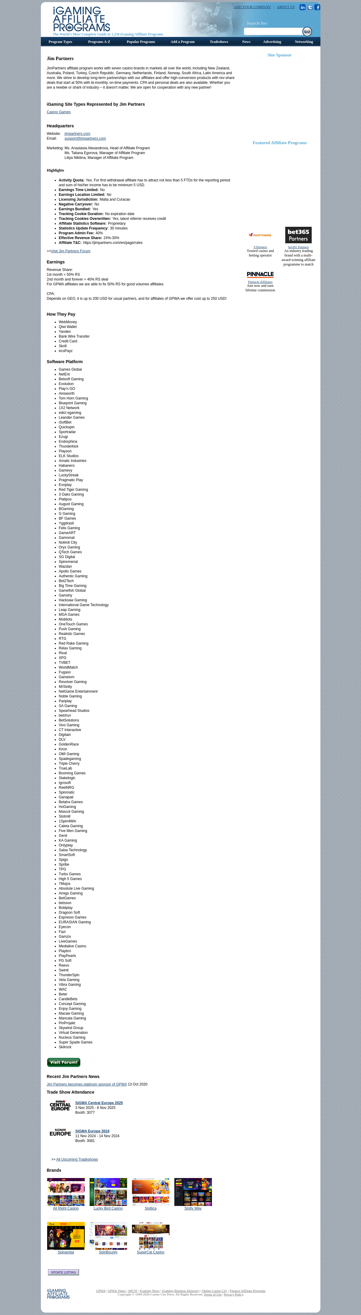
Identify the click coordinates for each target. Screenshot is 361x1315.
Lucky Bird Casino (108, 1208)
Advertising (272, 42)
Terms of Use (213, 1294)
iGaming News (150, 1290)
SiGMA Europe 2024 (92, 1131)
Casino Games (59, 112)
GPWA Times (117, 1290)
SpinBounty (108, 1252)
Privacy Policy (233, 1294)
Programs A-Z (99, 42)
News (246, 42)
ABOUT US (286, 7)
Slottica (150, 1208)
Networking (304, 42)
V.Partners (260, 247)
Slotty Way (193, 1208)
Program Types (60, 42)
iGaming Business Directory (181, 1290)
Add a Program (183, 42)
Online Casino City (215, 1290)
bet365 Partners (298, 247)
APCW (132, 1290)
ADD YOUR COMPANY (252, 7)
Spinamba (66, 1252)
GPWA (101, 1290)
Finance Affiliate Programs (247, 1290)
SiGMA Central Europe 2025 (99, 1103)
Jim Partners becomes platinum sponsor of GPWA (87, 1084)
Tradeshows (219, 42)
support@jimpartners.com (85, 138)
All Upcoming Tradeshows (77, 1159)
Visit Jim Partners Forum (70, 251)
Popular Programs (141, 42)
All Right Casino (65, 1208)
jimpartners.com (77, 134)
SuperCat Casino (150, 1252)
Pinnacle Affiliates (260, 282)
